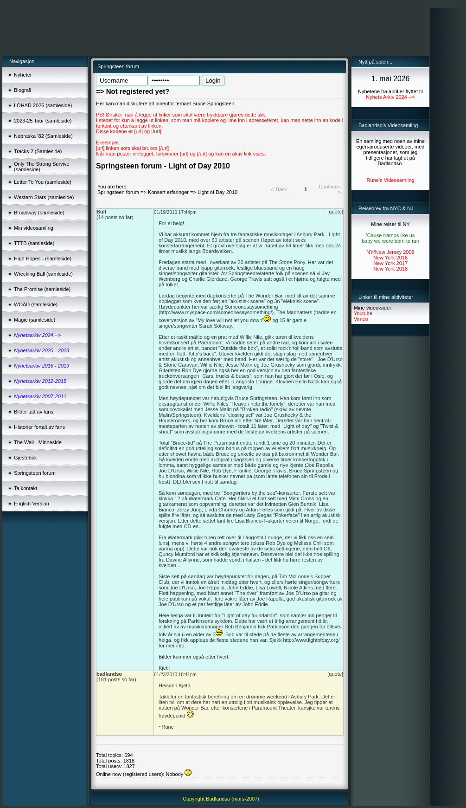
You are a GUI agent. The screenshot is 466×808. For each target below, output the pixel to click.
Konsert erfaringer (168, 192)
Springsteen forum (118, 192)
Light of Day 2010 (217, 192)
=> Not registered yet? (132, 91)
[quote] (335, 211)
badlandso (109, 674)
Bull (101, 211)
